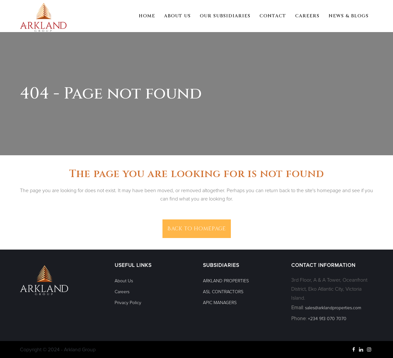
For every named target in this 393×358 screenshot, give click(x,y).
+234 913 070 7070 (327, 319)
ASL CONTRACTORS (223, 292)
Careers (122, 292)
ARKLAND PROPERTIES (226, 281)
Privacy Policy (128, 303)
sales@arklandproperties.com (333, 308)
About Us (124, 281)
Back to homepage (196, 228)
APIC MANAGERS (220, 303)
